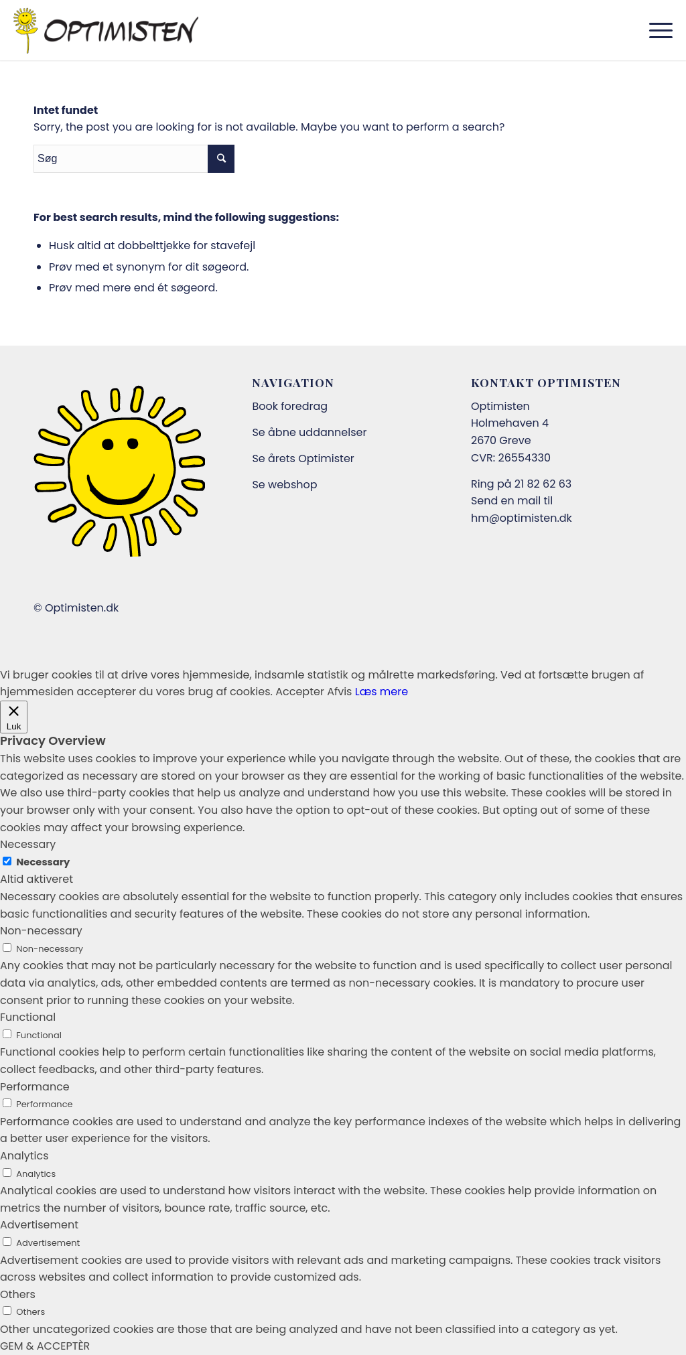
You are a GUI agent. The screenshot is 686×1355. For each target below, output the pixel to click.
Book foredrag (290, 406)
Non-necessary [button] (41, 930)
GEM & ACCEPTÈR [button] (45, 1346)
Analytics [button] (24, 1155)
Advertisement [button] (39, 1224)
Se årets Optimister (303, 458)
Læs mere (381, 691)
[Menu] (656, 30)
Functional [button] (28, 1017)
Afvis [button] (339, 691)
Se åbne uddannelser (309, 432)
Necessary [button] (28, 844)
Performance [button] (35, 1086)
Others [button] (18, 1294)
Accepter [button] (299, 691)
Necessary (43, 862)
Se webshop (284, 484)
